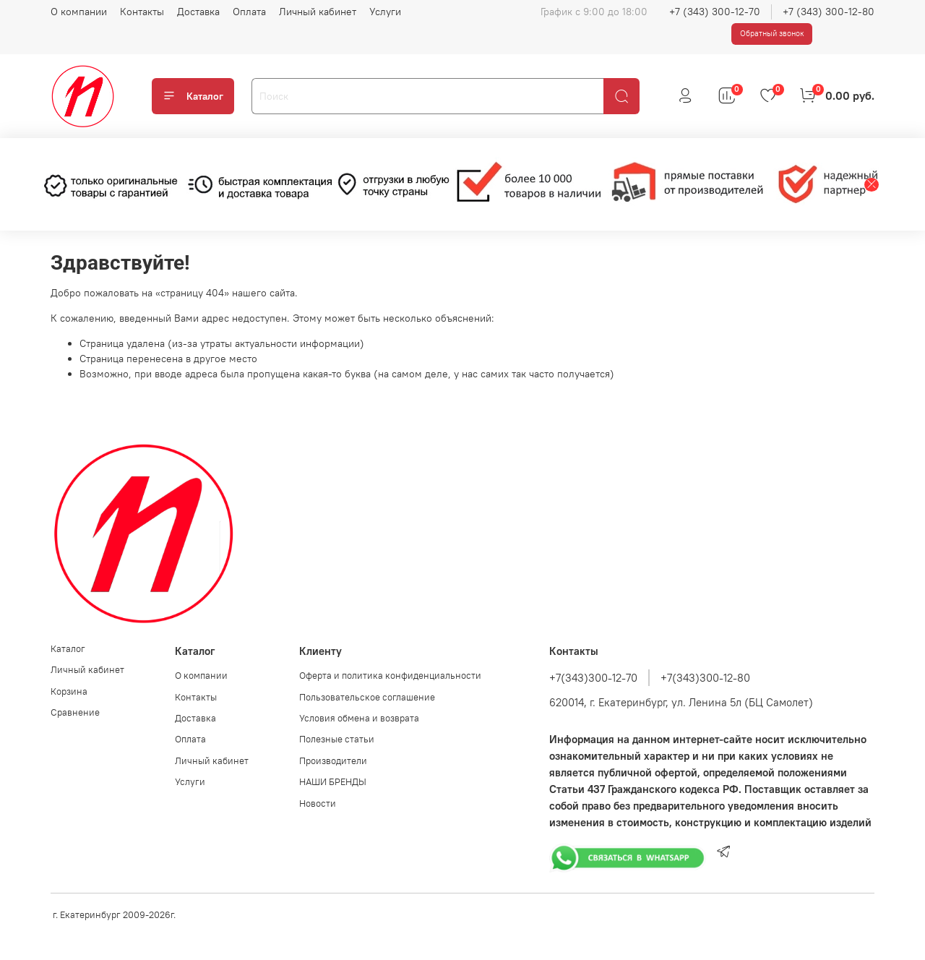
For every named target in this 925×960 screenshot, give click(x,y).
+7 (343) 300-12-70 (714, 11)
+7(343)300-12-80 (705, 678)
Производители (333, 760)
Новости (317, 803)
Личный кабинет (317, 11)
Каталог (193, 96)
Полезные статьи (336, 739)
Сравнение (75, 712)
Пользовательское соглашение (367, 697)
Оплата (249, 11)
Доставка (198, 11)
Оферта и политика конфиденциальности (390, 675)
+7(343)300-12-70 (593, 678)
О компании (79, 11)
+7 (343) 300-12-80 (828, 11)
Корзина (69, 691)
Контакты (142, 11)
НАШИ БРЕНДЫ (332, 781)
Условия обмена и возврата (359, 718)
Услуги (385, 11)
